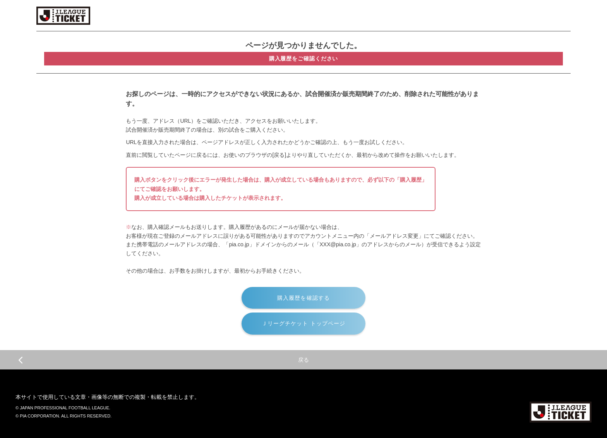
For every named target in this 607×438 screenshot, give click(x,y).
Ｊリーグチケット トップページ (304, 323)
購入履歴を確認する (303, 298)
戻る (163, 360)
